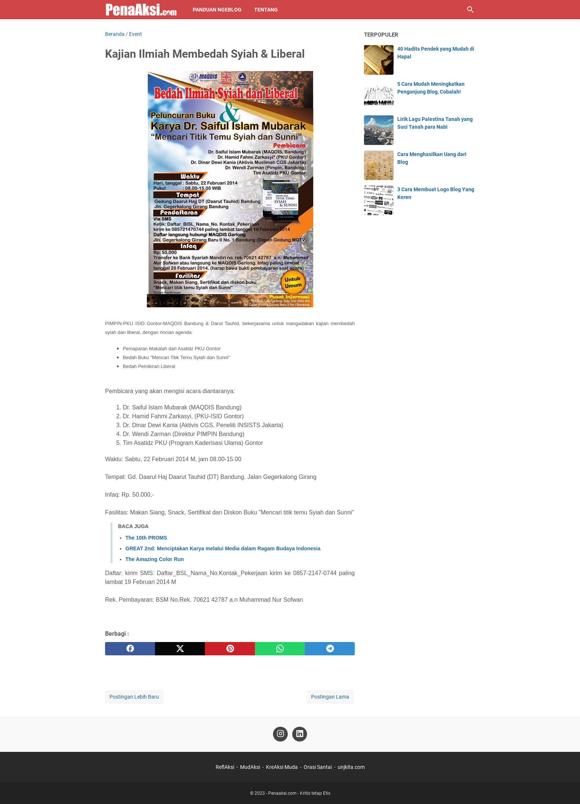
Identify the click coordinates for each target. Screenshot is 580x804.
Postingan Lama (330, 697)
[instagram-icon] (280, 734)
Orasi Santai (318, 767)
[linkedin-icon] (299, 734)
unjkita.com (351, 767)
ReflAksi (225, 767)
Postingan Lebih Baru (134, 697)
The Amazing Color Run (154, 559)
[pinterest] (230, 648)
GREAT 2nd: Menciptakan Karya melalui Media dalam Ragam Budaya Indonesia (222, 548)
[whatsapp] (280, 648)
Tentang (266, 10)
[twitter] (180, 648)
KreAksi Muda (282, 767)
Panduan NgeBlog (217, 10)
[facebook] (130, 648)
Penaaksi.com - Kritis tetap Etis (299, 793)
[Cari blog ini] (470, 9)
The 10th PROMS (146, 538)
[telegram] (330, 648)
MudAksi (250, 767)
